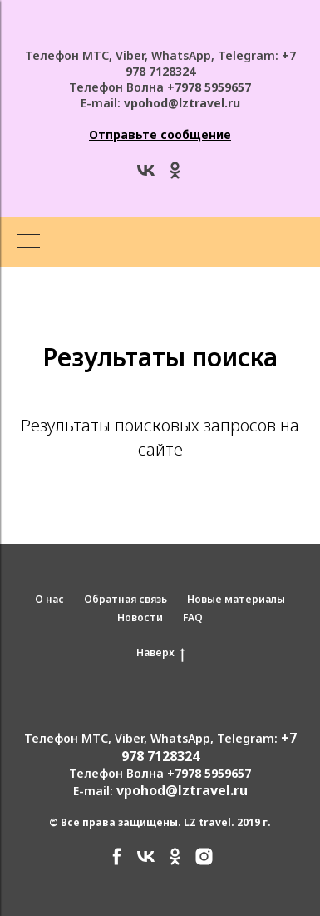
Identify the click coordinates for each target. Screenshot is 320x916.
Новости (140, 617)
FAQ (193, 617)
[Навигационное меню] (28, 242)
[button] (160, 134)
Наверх (160, 653)
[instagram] (204, 862)
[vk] (145, 176)
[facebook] (116, 862)
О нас (49, 599)
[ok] (175, 176)
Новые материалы (236, 599)
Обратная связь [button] (125, 599)
